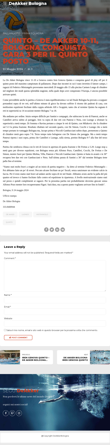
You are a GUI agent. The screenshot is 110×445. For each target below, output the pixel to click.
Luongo (25, 214)
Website (8, 320)
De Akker (10, 214)
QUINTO (9, 222)
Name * (8, 296)
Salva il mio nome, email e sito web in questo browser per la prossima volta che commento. (52, 332)
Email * (7, 308)
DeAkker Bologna (28, 3)
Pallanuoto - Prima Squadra (23, 33)
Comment (10, 258)
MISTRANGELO (42, 214)
